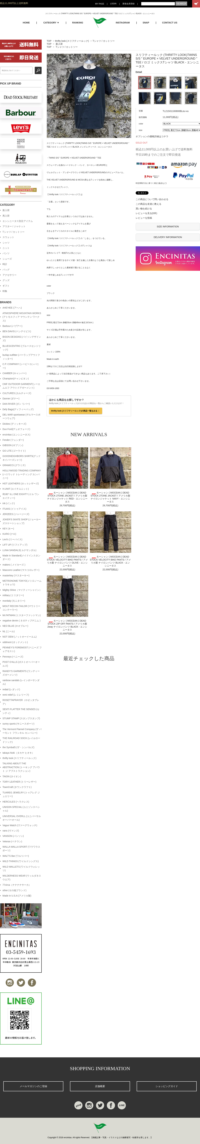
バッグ (6, 269)
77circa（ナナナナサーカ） (16, 885)
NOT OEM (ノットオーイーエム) (19, 636)
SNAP (146, 22)
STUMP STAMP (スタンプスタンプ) (21, 718)
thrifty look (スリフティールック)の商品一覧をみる (75, 411)
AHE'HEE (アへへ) (12, 307)
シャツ (6, 242)
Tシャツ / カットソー (103, 41)
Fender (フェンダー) (13, 440)
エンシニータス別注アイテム (17, 221)
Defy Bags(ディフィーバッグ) (18, 409)
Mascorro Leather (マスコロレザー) (20, 570)
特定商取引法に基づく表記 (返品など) (151, 183)
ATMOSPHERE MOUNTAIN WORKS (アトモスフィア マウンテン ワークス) (21, 317)
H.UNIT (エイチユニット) (15, 489)
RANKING (77, 22)
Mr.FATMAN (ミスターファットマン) (21, 615)
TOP (49, 41)
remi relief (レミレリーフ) (15, 694)
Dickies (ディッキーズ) (14, 423)
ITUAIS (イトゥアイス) (14, 508)
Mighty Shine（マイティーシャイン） (22, 590)
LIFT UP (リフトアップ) (14, 544)
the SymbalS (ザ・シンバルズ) (18, 747)
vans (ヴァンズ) (10, 830)
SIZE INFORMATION (168, 226)
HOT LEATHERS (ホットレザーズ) (20, 483)
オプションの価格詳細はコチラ (152, 136)
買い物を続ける (144, 208)
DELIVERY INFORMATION (168, 237)
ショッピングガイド (167, 1086)
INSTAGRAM (123, 22)
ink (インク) (8, 503)
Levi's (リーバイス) (12, 539)
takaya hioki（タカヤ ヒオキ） (18, 752)
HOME (26, 22)
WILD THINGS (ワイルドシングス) (20, 861)
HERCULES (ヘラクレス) (15, 801)
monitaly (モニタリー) (13, 600)
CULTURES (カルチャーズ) (16, 393)
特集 (4, 291)
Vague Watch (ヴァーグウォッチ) (19, 825)
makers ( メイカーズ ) (13, 564)
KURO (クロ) (9, 534)
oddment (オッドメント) (15, 642)
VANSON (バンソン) (13, 836)
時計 (4, 264)
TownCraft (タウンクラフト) (17, 787)
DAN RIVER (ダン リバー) (16, 404)
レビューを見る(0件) (146, 213)
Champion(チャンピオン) (15, 378)
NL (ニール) (8, 631)
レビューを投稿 (144, 218)
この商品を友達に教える (148, 204)
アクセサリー (9, 275)
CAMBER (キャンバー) (14, 373)
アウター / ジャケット (14, 226)
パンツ (6, 253)
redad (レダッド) (11, 689)
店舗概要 (100, 1086)
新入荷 (59, 44)
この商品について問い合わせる (152, 199)
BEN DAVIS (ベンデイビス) (16, 331)
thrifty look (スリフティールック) (72, 41)
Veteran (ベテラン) (12, 841)
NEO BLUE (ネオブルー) (15, 626)
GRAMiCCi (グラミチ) (14, 465)
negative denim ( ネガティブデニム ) (21, 620)
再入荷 (6, 215)
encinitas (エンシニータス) (16, 434)
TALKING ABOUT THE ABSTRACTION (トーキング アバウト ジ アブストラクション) (21, 767)
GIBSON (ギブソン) (12, 445)
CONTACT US (169, 22)
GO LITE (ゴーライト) (14, 450)
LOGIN (113, 3)
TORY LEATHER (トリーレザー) (19, 781)
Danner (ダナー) (10, 398)
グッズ (6, 280)
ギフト (6, 285)
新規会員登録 (128, 3)
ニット (6, 248)
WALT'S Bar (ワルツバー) (15, 856)
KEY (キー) (8, 528)
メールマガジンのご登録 (33, 1086)
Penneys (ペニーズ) (12, 656)
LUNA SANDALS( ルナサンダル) (19, 550)
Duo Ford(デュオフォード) (16, 429)
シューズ (7, 258)
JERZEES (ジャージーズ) (15, 514)
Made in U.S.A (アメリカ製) (16, 895)
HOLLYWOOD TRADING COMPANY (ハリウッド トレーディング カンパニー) (21, 474)
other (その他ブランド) (14, 890)
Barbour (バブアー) (12, 326)
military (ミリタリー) (13, 595)
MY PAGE (99, 4)
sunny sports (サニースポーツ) (18, 723)
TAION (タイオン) (11, 776)
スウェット (8, 237)
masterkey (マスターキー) (16, 575)
